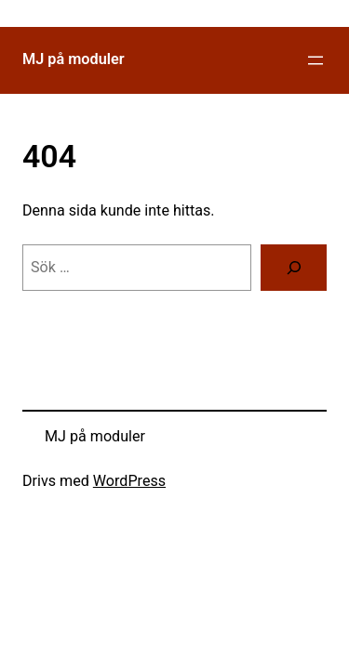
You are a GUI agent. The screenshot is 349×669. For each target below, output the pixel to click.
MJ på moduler (73, 59)
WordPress (129, 481)
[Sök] (294, 267)
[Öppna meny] (315, 60)
